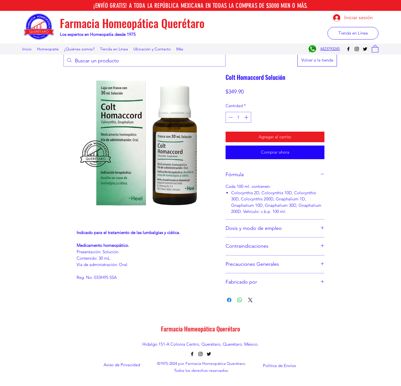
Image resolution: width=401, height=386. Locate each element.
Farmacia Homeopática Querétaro (132, 23)
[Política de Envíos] (279, 365)
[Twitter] (365, 49)
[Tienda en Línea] (352, 33)
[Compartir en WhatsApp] (239, 300)
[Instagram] (357, 49)
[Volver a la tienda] (317, 60)
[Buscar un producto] (144, 61)
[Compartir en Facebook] (229, 300)
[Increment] (247, 117)
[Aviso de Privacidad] (121, 365)
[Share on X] (250, 300)
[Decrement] (230, 117)
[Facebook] (348, 49)
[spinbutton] (238, 117)
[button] (375, 49)
